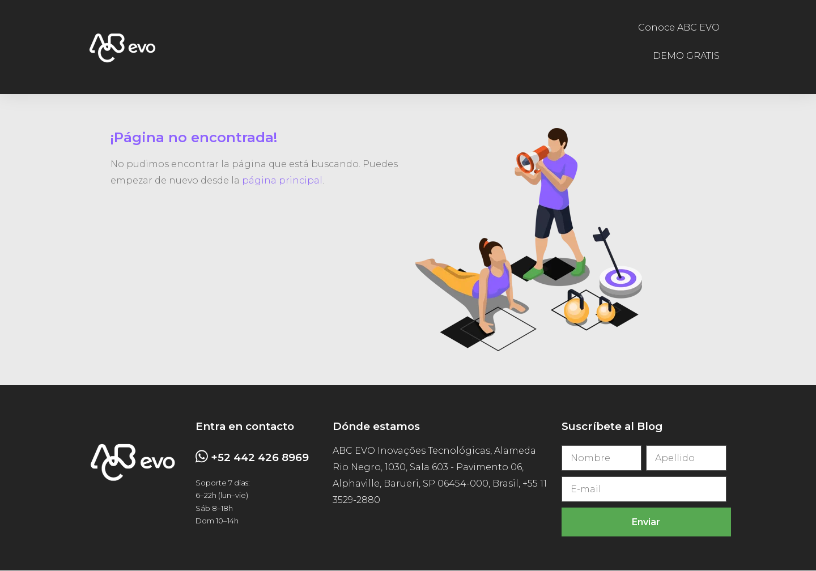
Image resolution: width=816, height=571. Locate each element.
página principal (282, 180)
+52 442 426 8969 (260, 457)
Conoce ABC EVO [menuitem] (679, 27)
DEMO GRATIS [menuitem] (686, 56)
